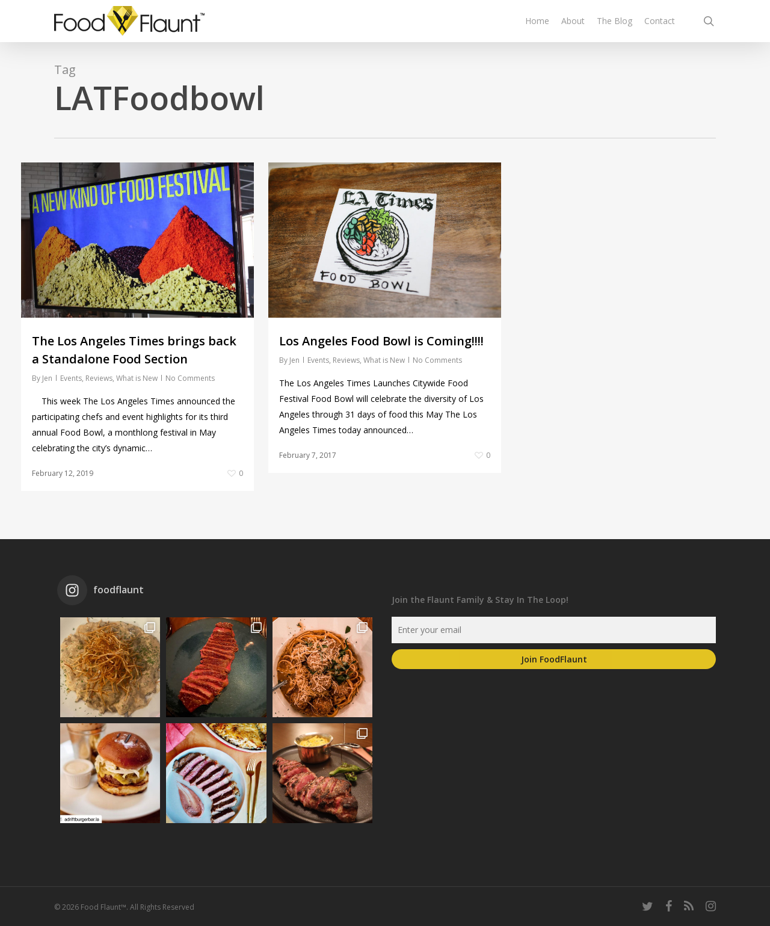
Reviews (98, 378)
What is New (137, 378)
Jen (47, 378)
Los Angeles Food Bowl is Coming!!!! (381, 341)
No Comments (190, 378)
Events (71, 378)
